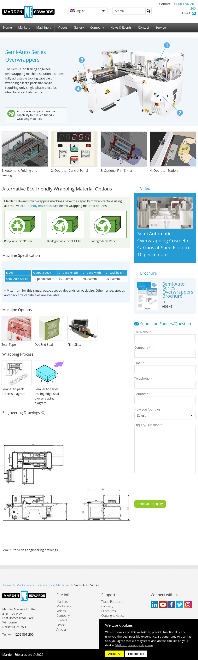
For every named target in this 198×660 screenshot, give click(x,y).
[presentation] (163, 489)
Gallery (79, 27)
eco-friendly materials (36, 206)
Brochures (108, 611)
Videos (62, 27)
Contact (143, 27)
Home (7, 27)
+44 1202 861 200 (20, 634)
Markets (24, 27)
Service (160, 27)
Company (97, 27)
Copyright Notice (113, 615)
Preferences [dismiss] (136, 653)
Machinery (43, 27)
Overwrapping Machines (52, 585)
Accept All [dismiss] (114, 653)
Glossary (107, 606)
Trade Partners (111, 601)
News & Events (121, 27)
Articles (61, 629)
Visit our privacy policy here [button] (134, 645)
